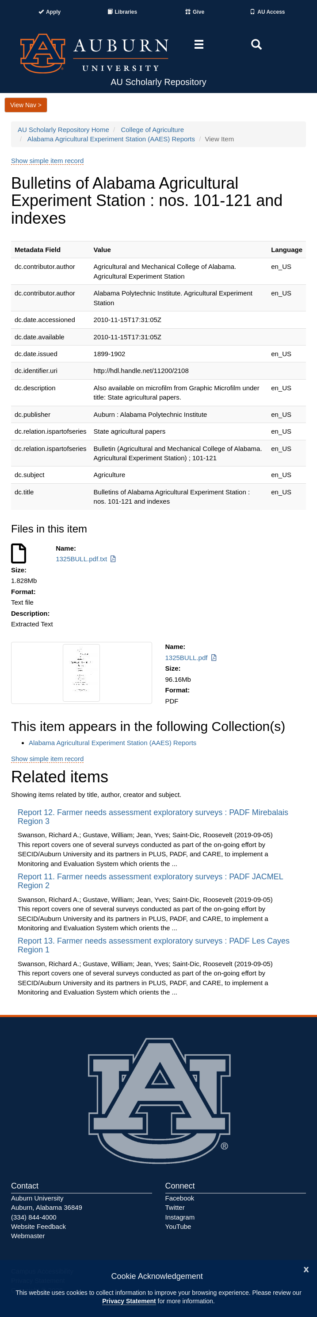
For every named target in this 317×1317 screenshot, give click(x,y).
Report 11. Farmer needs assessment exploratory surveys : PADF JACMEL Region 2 (150, 881)
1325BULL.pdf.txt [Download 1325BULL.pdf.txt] (86, 559)
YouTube (178, 1226)
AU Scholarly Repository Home (63, 129)
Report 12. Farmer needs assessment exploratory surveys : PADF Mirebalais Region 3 (153, 817)
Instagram (180, 1217)
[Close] (306, 1268)
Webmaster (28, 1235)
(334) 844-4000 (34, 1217)
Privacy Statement (129, 1301)
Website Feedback (38, 1226)
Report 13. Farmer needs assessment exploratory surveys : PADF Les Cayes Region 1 (154, 945)
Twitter (175, 1207)
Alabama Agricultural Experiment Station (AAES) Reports (111, 139)
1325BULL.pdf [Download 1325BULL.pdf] (191, 657)
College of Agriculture (152, 129)
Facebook (180, 1198)
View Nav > (26, 105)
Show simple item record (47, 160)
